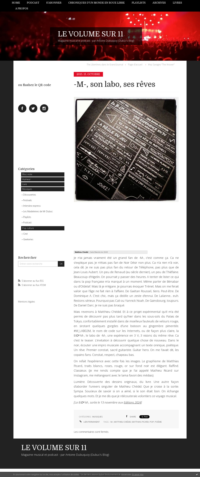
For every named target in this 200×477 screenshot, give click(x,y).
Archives (159, 2)
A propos (21, 8)
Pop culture (28, 228)
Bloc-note (27, 174)
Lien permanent (89, 421)
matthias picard (140, 421)
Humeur (26, 179)
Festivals (27, 200)
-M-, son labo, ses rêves (114, 84)
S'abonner (53, 2)
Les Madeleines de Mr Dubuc (38, 211)
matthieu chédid (122, 421)
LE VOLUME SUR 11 (90, 34)
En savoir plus (137, 474)
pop (152, 421)
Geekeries (28, 239)
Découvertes (29, 194)
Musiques (27, 189)
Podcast (33, 2)
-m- (111, 421)
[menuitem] (17, 3)
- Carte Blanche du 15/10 (91, 252)
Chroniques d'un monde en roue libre (96, 2)
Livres (177, 2)
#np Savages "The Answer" (161, 64)
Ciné (25, 233)
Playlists (139, 2)
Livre (24, 184)
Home (16, 2)
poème (158, 421)
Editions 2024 (132, 402)
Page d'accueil (135, 64)
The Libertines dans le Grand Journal (105, 64)
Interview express (32, 205)
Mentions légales (26, 301)
